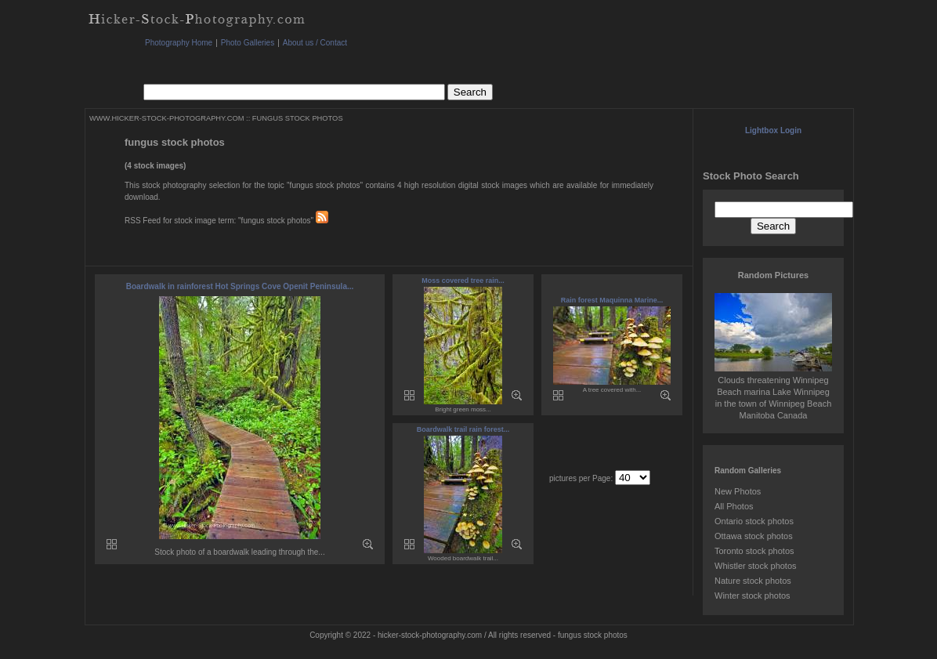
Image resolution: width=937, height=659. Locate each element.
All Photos (734, 506)
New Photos (738, 491)
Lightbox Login (773, 130)
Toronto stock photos (754, 551)
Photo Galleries (247, 42)
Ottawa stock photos (754, 536)
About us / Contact (315, 42)
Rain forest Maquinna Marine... (612, 300)
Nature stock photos (753, 580)
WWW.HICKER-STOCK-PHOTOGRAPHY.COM (166, 118)
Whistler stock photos (756, 565)
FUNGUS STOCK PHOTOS (297, 118)
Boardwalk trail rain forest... (463, 429)
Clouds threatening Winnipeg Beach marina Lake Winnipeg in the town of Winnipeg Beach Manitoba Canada (773, 392)
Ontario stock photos (754, 521)
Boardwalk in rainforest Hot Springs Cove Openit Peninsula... (240, 286)
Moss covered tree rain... (463, 280)
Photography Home (178, 42)
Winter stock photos (752, 595)
